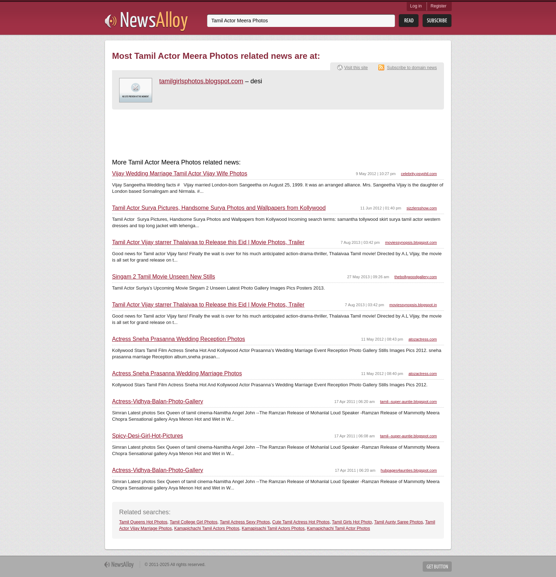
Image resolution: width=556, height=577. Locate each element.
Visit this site (356, 67)
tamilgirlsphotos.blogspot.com (201, 81)
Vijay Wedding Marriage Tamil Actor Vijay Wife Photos (179, 174)
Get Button (437, 566)
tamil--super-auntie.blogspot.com (408, 401)
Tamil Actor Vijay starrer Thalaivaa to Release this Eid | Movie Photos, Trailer (208, 242)
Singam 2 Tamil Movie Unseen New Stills (163, 277)
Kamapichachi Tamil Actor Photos (338, 528)
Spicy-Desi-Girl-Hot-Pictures (147, 436)
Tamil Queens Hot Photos (143, 522)
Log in (416, 6)
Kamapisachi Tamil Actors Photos (273, 528)
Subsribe (437, 20)
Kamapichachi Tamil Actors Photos (206, 528)
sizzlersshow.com (421, 208)
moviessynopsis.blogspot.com (411, 242)
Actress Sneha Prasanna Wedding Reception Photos (178, 339)
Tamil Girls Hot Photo (352, 522)
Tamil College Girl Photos (194, 522)
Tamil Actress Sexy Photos (245, 522)
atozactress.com (422, 339)
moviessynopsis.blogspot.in (413, 305)
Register (438, 6)
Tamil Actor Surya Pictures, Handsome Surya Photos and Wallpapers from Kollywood (219, 208)
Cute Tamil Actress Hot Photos (301, 522)
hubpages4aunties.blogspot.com (409, 470)
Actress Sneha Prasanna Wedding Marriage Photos (177, 373)
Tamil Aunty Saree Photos (398, 522)
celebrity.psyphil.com (419, 174)
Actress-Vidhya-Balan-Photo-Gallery (157, 401)
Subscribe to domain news (412, 67)
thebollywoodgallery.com (415, 277)
